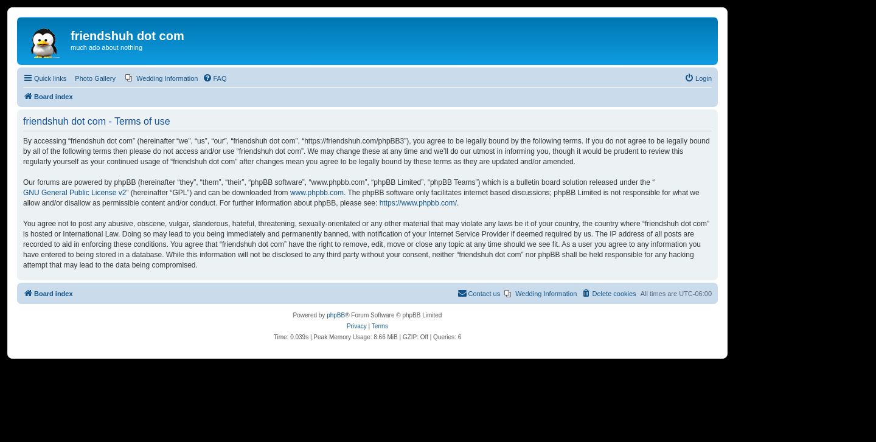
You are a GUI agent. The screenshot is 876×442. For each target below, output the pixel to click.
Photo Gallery (95, 78)
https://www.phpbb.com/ (418, 203)
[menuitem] (161, 78)
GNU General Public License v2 (74, 192)
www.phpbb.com (317, 192)
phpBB (336, 315)
